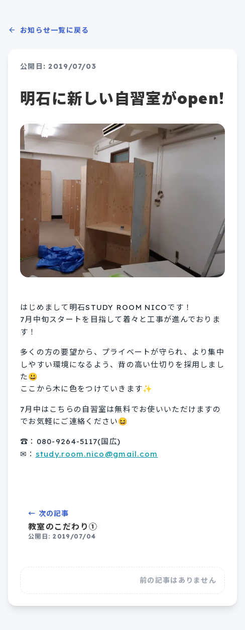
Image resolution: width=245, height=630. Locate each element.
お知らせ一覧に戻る (48, 30)
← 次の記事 (122, 525)
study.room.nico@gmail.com (97, 454)
